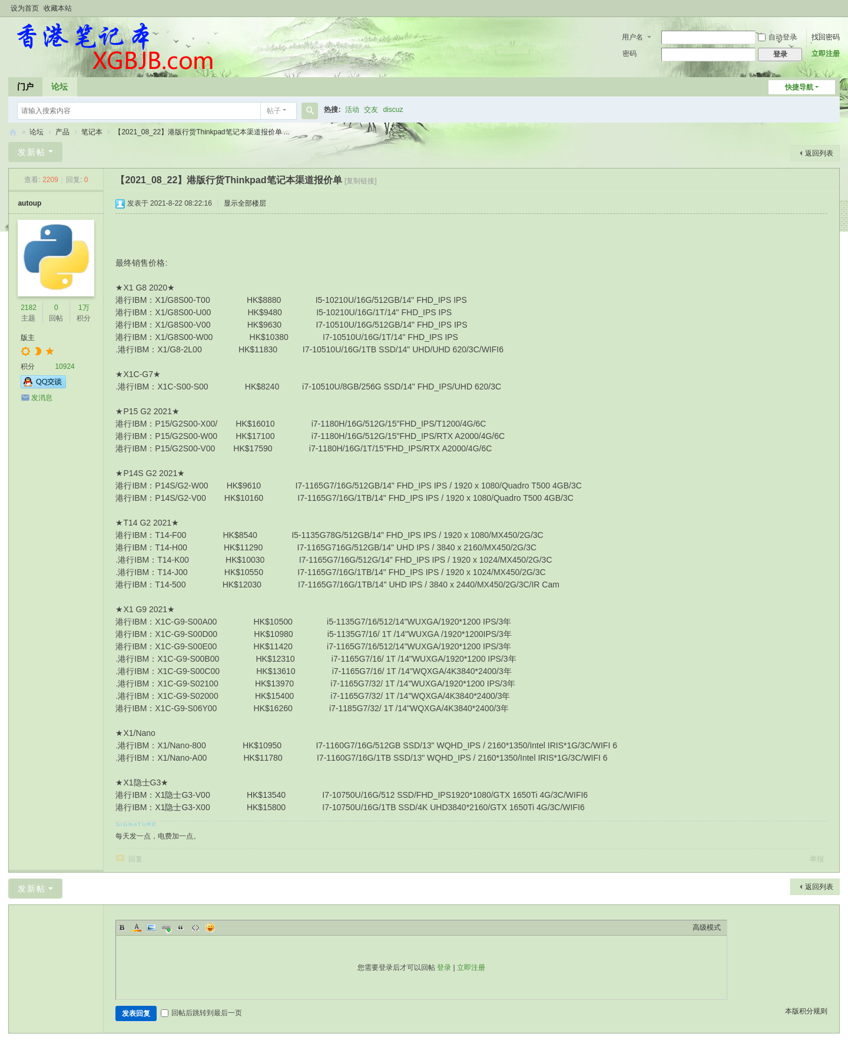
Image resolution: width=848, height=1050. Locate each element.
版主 (28, 338)
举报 (817, 859)
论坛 (59, 86)
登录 (444, 967)
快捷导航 (799, 87)
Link (166, 927)
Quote (181, 927)
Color (137, 927)
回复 (135, 859)
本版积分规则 (806, 1011)
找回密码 (825, 37)
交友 (371, 109)
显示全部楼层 (245, 203)
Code (195, 927)
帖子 (274, 111)
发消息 (41, 398)
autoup (29, 203)
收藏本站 (58, 8)
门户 (25, 86)
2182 (29, 307)
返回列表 (819, 153)
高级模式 (707, 927)
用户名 (632, 37)
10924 (64, 366)
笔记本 (91, 132)
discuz (393, 109)
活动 (352, 109)
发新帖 (32, 152)
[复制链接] (360, 181)
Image (151, 927)
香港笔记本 (13, 132)
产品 (62, 132)
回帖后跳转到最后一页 (201, 1013)
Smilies (210, 927)
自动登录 (777, 37)
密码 (629, 53)
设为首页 (25, 8)
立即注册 (825, 53)
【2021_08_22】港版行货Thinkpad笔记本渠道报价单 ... (201, 132)
